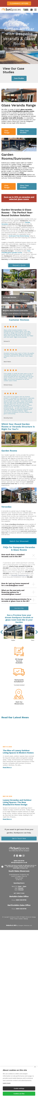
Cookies (21, 923)
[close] (34, 1066)
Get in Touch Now (19, 843)
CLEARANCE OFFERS (19, 3)
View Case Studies (24, 132)
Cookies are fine (19, 1093)
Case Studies (19, 78)
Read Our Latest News (15, 722)
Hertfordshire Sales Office (19, 910)
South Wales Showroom (19, 876)
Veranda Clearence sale (20, 575)
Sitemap (26, 923)
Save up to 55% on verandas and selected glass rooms (19, 198)
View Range (6, 132)
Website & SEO (11, 930)
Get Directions (19, 898)
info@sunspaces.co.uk (19, 867)
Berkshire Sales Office (19, 901)
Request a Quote (19, 265)
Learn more (7, 1083)
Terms (16, 923)
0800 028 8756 (19, 865)
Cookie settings (19, 1088)
